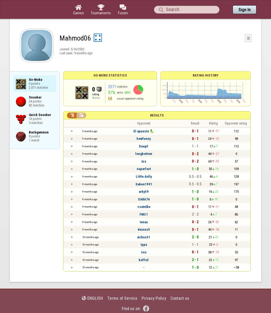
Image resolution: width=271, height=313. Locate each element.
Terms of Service (122, 298)
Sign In (244, 9)
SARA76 (144, 199)
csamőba (143, 207)
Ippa (144, 245)
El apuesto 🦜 (143, 131)
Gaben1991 (144, 184)
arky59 (144, 192)
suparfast (144, 169)
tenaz (144, 222)
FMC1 (143, 214)
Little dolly (144, 176)
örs (143, 161)
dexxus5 (144, 229)
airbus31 (143, 237)
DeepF (143, 146)
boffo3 (144, 260)
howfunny (144, 139)
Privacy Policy (154, 298)
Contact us (179, 298)
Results (157, 115)
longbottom (143, 154)
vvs (144, 252)
